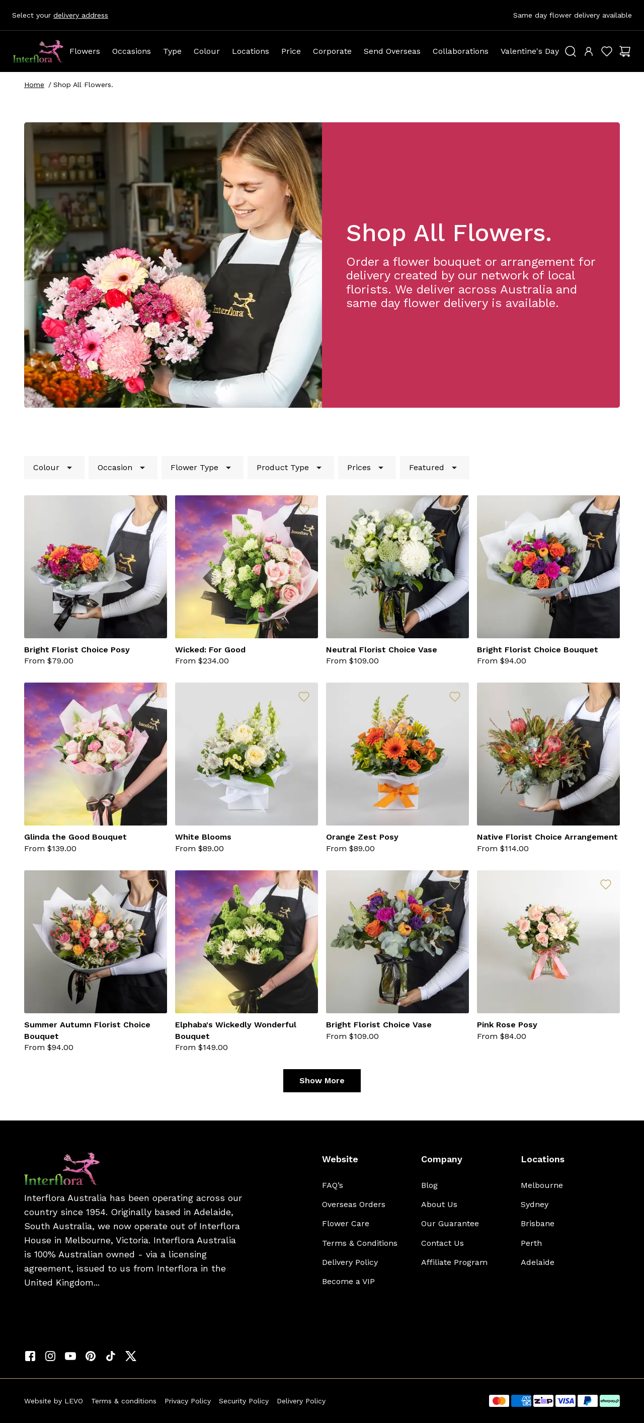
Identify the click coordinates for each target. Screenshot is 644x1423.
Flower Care (345, 1223)
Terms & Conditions (359, 1243)
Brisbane (537, 1223)
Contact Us (442, 1243)
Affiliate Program (454, 1262)
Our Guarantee (450, 1223)
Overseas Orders (353, 1204)
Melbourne (542, 1185)
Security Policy (244, 1401)
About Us (439, 1204)
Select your (60, 15)
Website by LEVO (53, 1401)
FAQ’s (332, 1185)
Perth (531, 1243)
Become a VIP (348, 1281)
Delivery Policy (350, 1262)
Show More (322, 1080)
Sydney (534, 1204)
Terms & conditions (123, 1401)
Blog (429, 1185)
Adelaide (537, 1262)
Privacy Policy (188, 1401)
